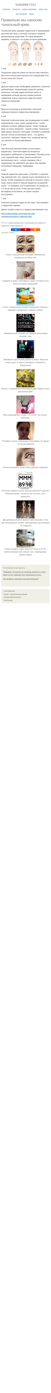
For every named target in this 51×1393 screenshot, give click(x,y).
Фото (31, 14)
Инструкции (21, 14)
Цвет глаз (43, 9)
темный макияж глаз (16, 225)
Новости (16, 9)
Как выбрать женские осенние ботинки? (21, 579)
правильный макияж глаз (16, 222)
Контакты (6, 594)
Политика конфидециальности (12, 597)
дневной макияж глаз (30, 222)
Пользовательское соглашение (18, 594)
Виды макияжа (29, 9)
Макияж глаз (25, 4)
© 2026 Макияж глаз (9, 591)
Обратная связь (8, 600)
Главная (6, 9)
